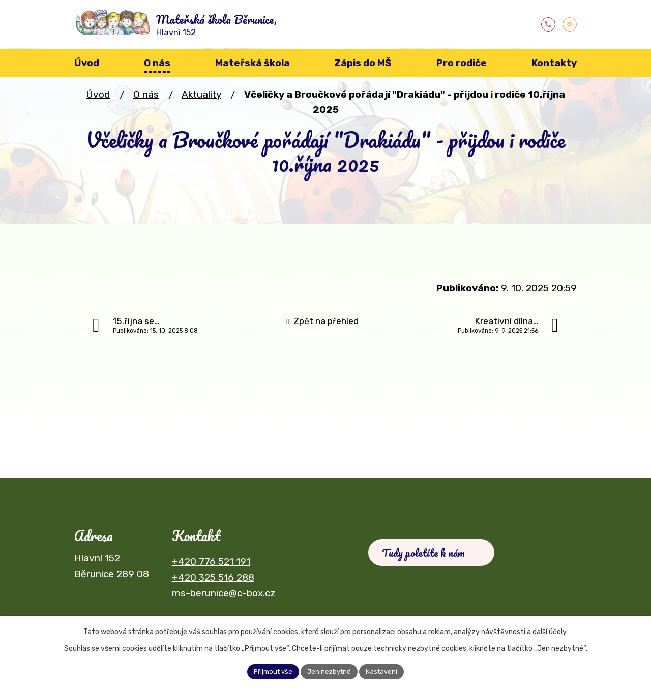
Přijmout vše (270, 671)
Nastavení (385, 671)
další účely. (550, 630)
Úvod (98, 96)
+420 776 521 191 (211, 564)
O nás (146, 96)
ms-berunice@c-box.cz (223, 595)
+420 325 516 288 (213, 579)
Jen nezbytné (330, 671)
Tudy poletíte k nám (428, 556)
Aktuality (201, 96)
